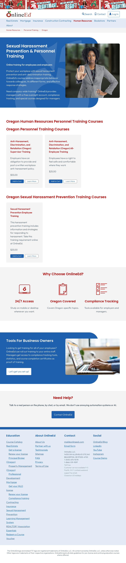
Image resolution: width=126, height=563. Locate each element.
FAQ (37, 458)
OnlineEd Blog (100, 441)
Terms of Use (41, 466)
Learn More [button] (31, 181)
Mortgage (25, 20)
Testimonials (41, 449)
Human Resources (83, 20)
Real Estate (12, 20)
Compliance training (19, 498)
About (9, 25)
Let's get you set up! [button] (19, 371)
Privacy (39, 461)
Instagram (98, 453)
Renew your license (18, 453)
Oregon (45, 30)
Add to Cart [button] (17, 181)
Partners (111, 20)
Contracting (12, 502)
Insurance (38, 20)
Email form (69, 445)
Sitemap (39, 453)
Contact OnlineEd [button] (63, 414)
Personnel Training (31, 30)
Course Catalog (14, 441)
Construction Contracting (58, 20)
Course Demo (100, 458)
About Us (40, 441)
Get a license (15, 449)
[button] (114, 14)
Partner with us (43, 445)
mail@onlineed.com (74, 441)
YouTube (97, 449)
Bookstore (99, 20)
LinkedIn (97, 445)
